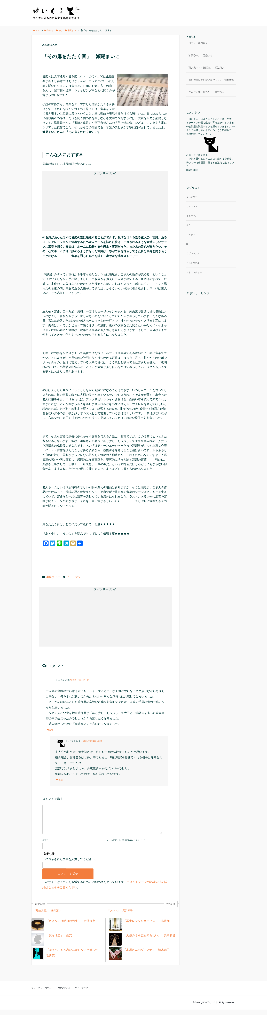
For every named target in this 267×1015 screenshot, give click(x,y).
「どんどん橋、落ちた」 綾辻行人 (205, 92)
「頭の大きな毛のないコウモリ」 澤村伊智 (210, 79)
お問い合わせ (64, 993)
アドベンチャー (194, 272)
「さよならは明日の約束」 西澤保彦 (70, 926)
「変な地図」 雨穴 (59, 941)
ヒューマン (73, 577)
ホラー (189, 225)
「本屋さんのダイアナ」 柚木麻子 (146, 955)
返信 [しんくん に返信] (51, 730)
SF (187, 244)
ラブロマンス (193, 253)
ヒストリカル (193, 263)
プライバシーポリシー (42, 993)
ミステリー (191, 197)
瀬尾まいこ (53, 577)
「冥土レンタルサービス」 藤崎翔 (146, 926)
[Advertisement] (76, 200)
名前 (44, 845)
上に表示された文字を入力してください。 (69, 864)
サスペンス (191, 206)
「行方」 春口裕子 (197, 43)
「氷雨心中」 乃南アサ (199, 55)
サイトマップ (81, 993)
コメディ (190, 234)
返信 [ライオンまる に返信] (61, 779)
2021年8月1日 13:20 (92, 741)
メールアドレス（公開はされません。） (125, 845)
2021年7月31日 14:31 (79, 680)
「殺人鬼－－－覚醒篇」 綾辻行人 (205, 67)
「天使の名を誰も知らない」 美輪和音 (149, 941)
